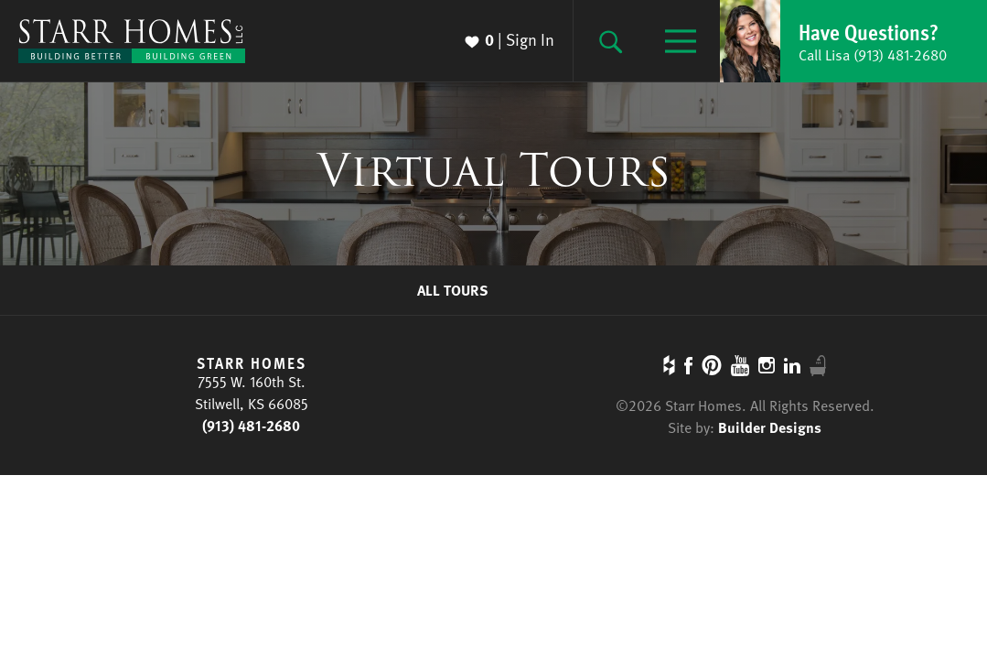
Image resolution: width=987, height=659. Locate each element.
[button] (853, 41)
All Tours (452, 290)
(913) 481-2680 (251, 426)
